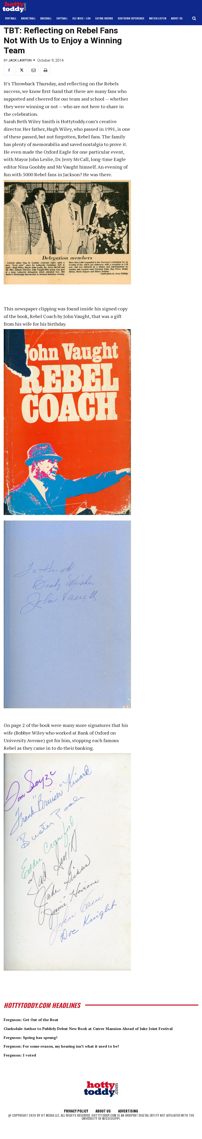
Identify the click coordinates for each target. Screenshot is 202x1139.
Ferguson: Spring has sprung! (38, 1042)
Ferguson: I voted (24, 1060)
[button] (194, 18)
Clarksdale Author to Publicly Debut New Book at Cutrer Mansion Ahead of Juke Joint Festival (97, 1031)
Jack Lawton (20, 60)
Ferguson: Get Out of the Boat (39, 1019)
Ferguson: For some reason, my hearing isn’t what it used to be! (79, 1051)
